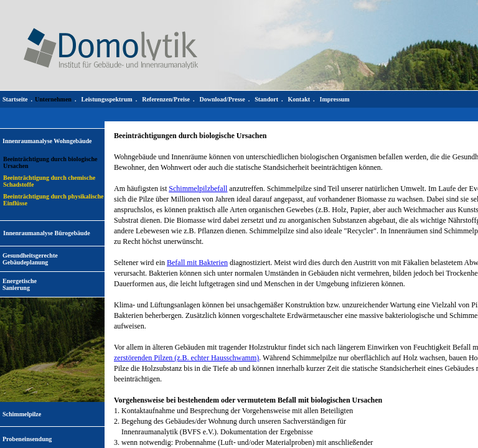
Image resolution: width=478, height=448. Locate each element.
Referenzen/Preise (166, 99)
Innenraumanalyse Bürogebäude (46, 233)
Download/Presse (222, 99)
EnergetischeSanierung (19, 284)
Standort (266, 99)
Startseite (15, 99)
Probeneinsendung (27, 439)
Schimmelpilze (21, 414)
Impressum (335, 99)
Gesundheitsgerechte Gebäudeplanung (30, 259)
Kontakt (299, 99)
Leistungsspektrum (106, 99)
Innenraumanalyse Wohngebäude (46, 141)
